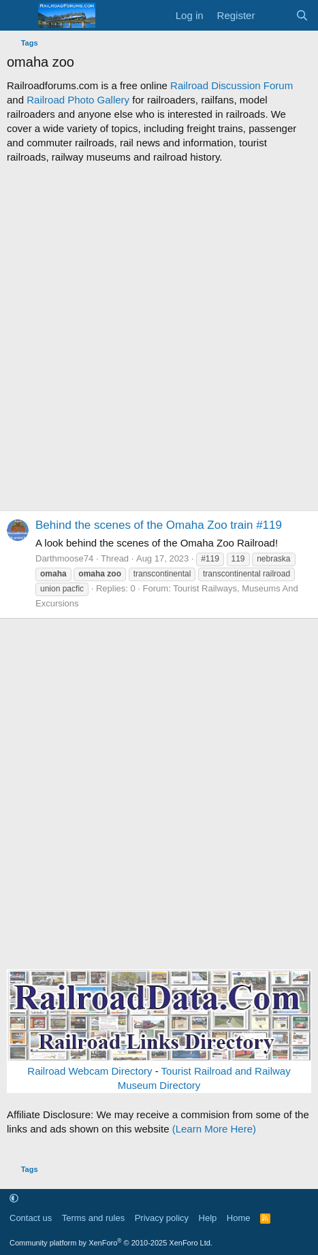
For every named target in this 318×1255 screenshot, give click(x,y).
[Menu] (19, 15)
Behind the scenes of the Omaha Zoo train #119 (158, 525)
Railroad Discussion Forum (231, 85)
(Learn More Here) (214, 1129)
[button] (14, 1198)
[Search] (302, 15)
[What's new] (274, 15)
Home (239, 1218)
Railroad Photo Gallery (78, 99)
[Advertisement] (159, 337)
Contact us (31, 1218)
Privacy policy (162, 1218)
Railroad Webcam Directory (89, 1071)
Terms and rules (93, 1218)
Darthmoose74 (64, 558)
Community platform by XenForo (111, 1243)
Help (208, 1218)
